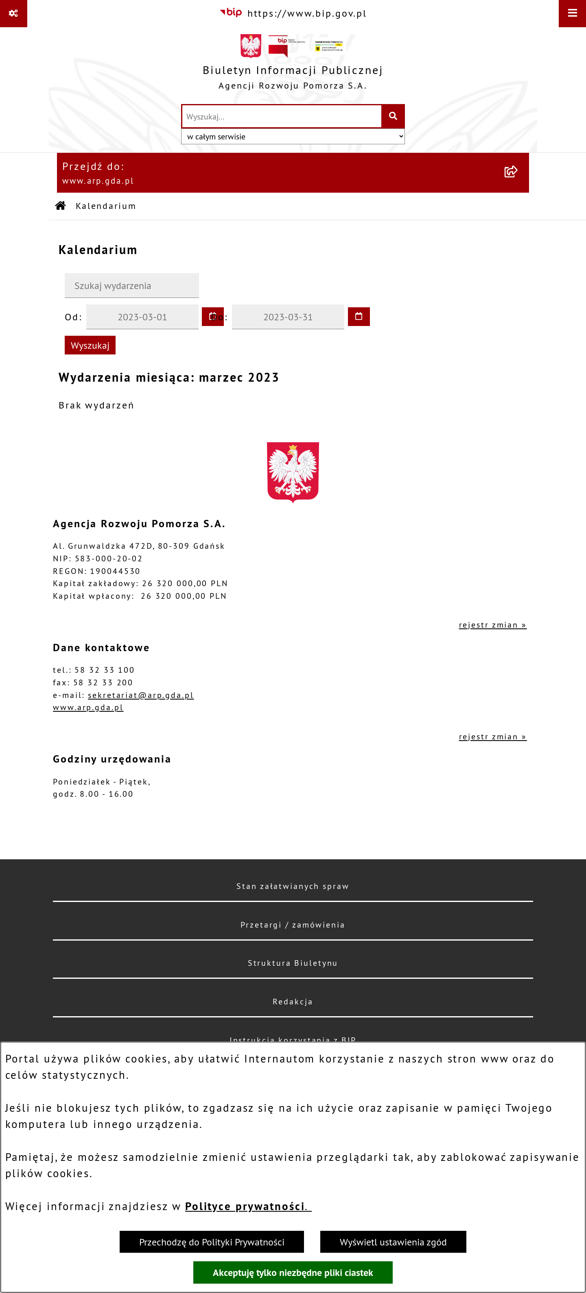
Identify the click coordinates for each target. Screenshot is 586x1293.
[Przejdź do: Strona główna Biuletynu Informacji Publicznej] (61, 206)
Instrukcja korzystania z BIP (293, 1040)
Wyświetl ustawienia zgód (393, 1242)
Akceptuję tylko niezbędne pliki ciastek (293, 1272)
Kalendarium (106, 205)
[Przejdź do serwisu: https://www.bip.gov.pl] (293, 13)
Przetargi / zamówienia (293, 924)
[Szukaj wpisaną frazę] (394, 116)
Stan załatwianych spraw (292, 886)
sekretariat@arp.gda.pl (141, 695)
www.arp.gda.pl (88, 707)
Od (72, 317)
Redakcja (293, 1001)
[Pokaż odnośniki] (13, 13)
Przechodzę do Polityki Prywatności (211, 1242)
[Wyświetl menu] (572, 13)
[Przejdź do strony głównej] (293, 65)
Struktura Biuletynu (293, 963)
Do (218, 317)
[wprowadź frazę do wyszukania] (282, 116)
